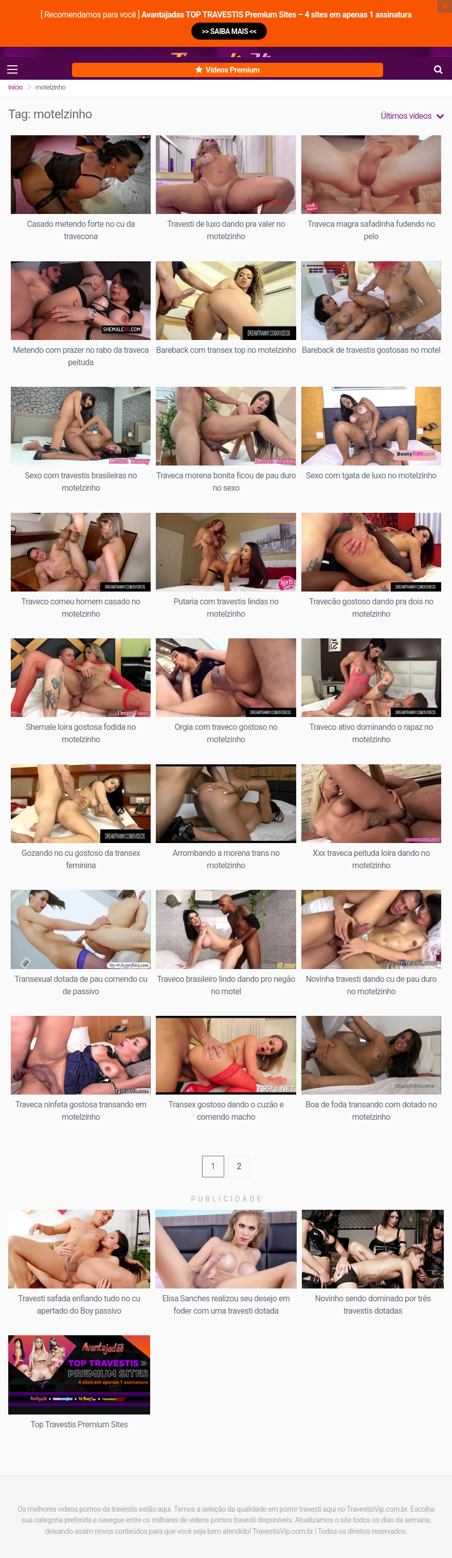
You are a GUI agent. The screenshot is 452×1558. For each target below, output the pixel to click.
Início (15, 87)
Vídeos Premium (227, 70)
